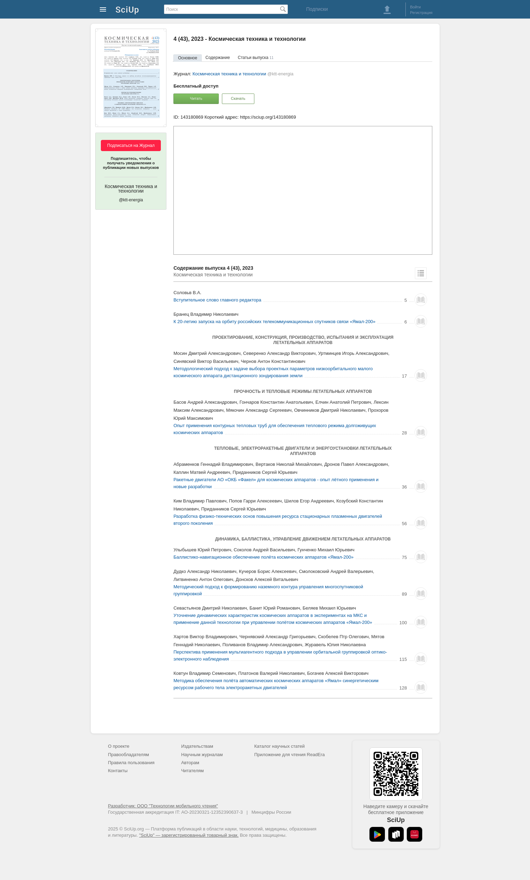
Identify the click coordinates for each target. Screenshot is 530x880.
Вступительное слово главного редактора (217, 300)
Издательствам (197, 746)
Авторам (190, 762)
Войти (415, 7)
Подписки (317, 9)
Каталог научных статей (279, 746)
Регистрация (421, 12)
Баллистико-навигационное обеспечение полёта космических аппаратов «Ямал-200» (263, 557)
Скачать (238, 98)
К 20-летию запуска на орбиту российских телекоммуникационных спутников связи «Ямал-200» (274, 321)
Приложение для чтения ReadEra (289, 754)
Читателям (192, 770)
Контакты (118, 770)
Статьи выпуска (256, 57)
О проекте (118, 746)
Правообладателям (128, 754)
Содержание (218, 57)
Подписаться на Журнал (131, 145)
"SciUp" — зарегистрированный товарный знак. (189, 835)
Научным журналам (202, 754)
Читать (196, 98)
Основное (187, 57)
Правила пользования (131, 762)
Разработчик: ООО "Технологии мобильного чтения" (163, 805)
